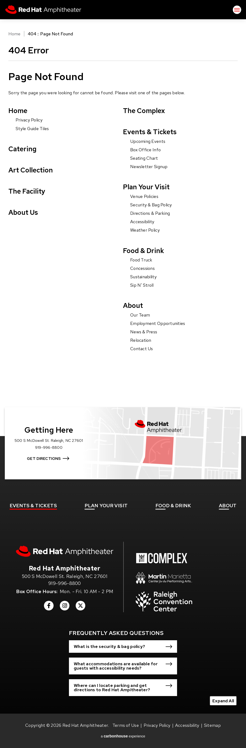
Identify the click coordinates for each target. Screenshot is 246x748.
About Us (23, 212)
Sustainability (143, 276)
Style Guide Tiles (32, 128)
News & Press (143, 332)
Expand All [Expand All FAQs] (223, 701)
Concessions (142, 268)
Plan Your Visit (146, 186)
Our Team (140, 315)
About (133, 305)
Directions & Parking (150, 213)
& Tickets (33, 505)
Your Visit (106, 505)
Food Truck (141, 260)
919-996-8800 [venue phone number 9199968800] (64, 583)
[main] (123, 215)
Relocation (140, 340)
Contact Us (141, 348)
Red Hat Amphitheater (43, 9)
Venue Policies (144, 196)
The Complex (144, 110)
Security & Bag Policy (151, 205)
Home (14, 34)
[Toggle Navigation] (237, 10)
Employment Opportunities (157, 323)
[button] (123, 646)
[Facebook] (49, 607)
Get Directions (44, 458)
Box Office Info (145, 149)
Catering (22, 148)
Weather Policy (145, 230)
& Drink (173, 505)
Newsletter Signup (149, 166)
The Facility (26, 191)
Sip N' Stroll (142, 285)
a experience (123, 736)
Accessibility (142, 221)
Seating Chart (144, 158)
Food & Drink (143, 250)
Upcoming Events (147, 141)
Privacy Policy (29, 120)
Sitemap (212, 725)
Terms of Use (125, 725)
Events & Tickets (150, 131)
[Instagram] (65, 607)
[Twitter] (80, 607)
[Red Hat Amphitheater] (64, 551)
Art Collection (30, 170)
